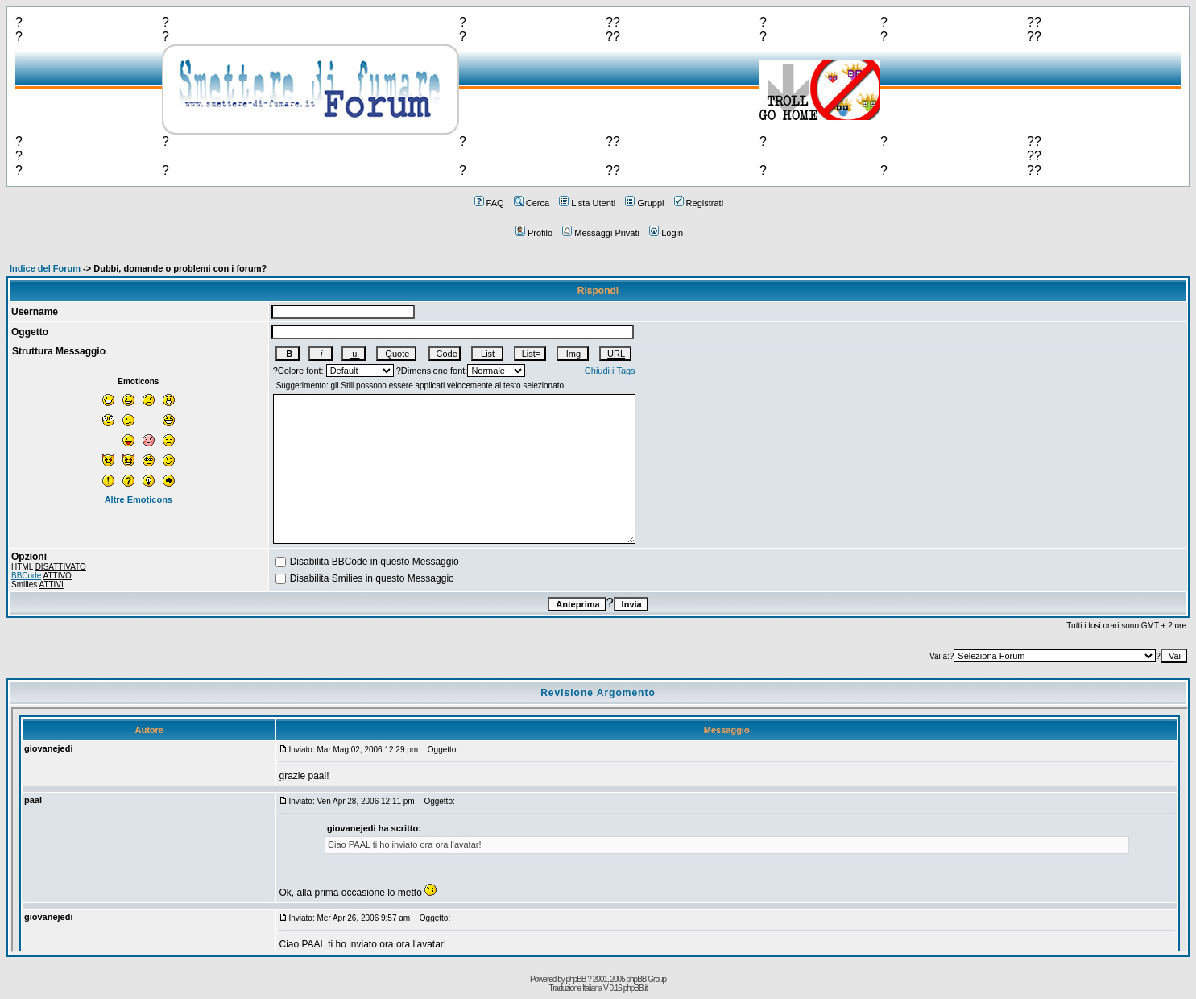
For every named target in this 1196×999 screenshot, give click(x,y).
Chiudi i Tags (610, 370)
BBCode (26, 575)
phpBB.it (635, 988)
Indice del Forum (45, 268)
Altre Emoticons (138, 499)
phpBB (576, 979)
